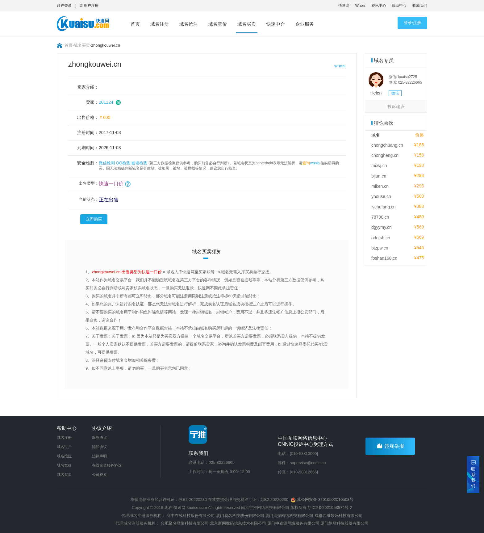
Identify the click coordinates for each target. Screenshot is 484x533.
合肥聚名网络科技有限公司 (185, 523)
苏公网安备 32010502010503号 (322, 499)
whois (339, 65)
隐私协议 (99, 447)
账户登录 (64, 5)
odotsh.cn (380, 237)
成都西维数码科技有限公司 (339, 515)
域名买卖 (246, 24)
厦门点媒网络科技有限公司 (289, 515)
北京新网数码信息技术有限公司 (238, 523)
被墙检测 (139, 163)
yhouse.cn (381, 196)
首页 (135, 24)
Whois (360, 5)
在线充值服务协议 (107, 465)
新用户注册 (89, 5)
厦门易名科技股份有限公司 (240, 515)
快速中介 (275, 24)
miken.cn (380, 186)
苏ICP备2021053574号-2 (329, 507)
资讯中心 (378, 5)
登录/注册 (412, 22)
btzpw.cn (379, 248)
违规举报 (390, 446)
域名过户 (64, 447)
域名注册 (159, 24)
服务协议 (99, 437)
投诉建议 (396, 106)
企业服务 (304, 24)
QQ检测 (123, 163)
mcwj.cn (379, 165)
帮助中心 (399, 5)
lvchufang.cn (383, 206)
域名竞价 (217, 24)
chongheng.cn (384, 155)
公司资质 (99, 474)
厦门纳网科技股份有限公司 (344, 523)
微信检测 (107, 163)
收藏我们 (419, 5)
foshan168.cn (384, 258)
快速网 (343, 5)
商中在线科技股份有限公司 (191, 515)
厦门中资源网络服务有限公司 (293, 523)
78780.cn (380, 217)
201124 (106, 102)
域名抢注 (188, 24)
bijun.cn (378, 176)
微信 (395, 93)
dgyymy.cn (381, 227)
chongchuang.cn (387, 145)
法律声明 (99, 456)
